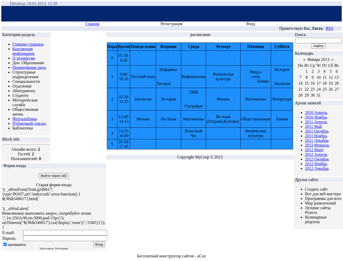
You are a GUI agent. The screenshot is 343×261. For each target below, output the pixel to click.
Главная (92, 23)
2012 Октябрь (317, 159)
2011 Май (313, 126)
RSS (329, 28)
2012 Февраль (317, 145)
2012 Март (314, 150)
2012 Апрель (316, 154)
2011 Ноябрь (316, 136)
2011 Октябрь (317, 131)
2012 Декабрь (317, 168)
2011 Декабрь (317, 140)
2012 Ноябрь (316, 164)
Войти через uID (54, 176)
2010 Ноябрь (316, 117)
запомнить (17, 244)
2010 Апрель (316, 112)
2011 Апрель (316, 122)
